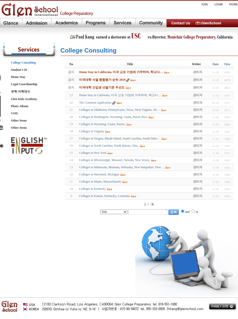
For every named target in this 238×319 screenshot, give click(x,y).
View (227, 64)
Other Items (19, 120)
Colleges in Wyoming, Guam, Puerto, (102, 124)
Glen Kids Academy (24, 99)
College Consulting (23, 62)
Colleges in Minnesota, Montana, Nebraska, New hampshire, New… (121, 167)
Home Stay (18, 77)
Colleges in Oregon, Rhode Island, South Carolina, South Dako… (119, 138)
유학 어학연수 (20, 91)
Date (216, 64)
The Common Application (95, 102)
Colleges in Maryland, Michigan (99, 174)
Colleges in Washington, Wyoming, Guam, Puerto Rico (113, 117)
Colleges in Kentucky (92, 189)
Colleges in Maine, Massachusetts (100, 181)
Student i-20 (19, 70)
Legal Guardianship (24, 84)
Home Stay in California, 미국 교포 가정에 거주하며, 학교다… (120, 95)
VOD (14, 113)
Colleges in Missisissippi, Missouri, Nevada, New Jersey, (114, 160)
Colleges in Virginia (91, 131)
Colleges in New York (92, 153)
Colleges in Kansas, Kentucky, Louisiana (104, 196)
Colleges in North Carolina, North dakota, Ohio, (109, 145)
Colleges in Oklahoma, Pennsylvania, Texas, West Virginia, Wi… (119, 110)
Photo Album (19, 106)
